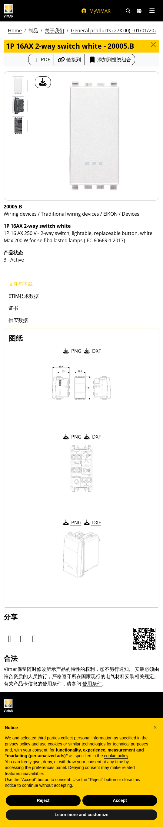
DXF (92, 351)
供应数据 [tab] (18, 320)
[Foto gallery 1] (18, 105)
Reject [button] (43, 800)
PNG (72, 351)
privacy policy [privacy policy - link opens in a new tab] (17, 744)
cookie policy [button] (116, 755)
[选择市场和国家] (139, 10)
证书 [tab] (13, 308)
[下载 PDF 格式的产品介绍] (41, 59)
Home (15, 30)
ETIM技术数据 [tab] (23, 296)
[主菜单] (152, 10)
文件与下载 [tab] (20, 284)
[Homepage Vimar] (8, 10)
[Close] (153, 44)
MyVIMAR (96, 11)
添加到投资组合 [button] (109, 59)
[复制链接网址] (69, 59)
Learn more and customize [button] (81, 814)
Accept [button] (120, 800)
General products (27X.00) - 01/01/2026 (115, 30)
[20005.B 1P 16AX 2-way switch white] (18, 85)
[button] (155, 727)
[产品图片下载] (43, 82)
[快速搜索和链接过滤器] (128, 10)
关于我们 (54, 30)
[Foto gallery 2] (18, 125)
